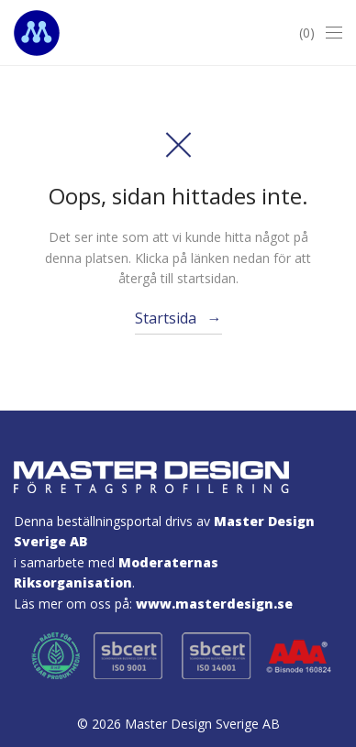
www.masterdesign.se (214, 603)
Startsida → (178, 318)
